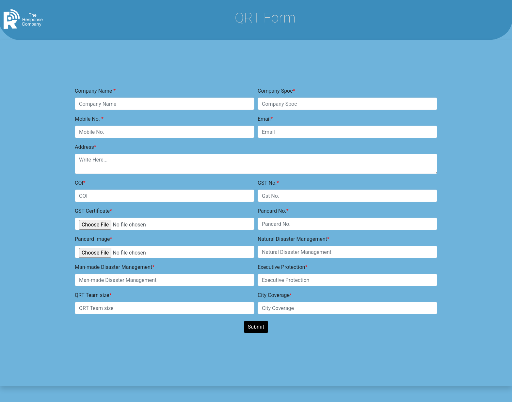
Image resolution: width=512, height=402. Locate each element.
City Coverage (274, 295)
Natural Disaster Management (292, 239)
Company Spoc (275, 91)
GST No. (267, 183)
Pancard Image (92, 239)
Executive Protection (281, 267)
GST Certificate (92, 211)
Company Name (94, 91)
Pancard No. (272, 211)
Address (84, 147)
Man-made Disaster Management (113, 267)
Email (264, 119)
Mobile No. (88, 119)
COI (79, 183)
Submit (256, 327)
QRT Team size (92, 295)
